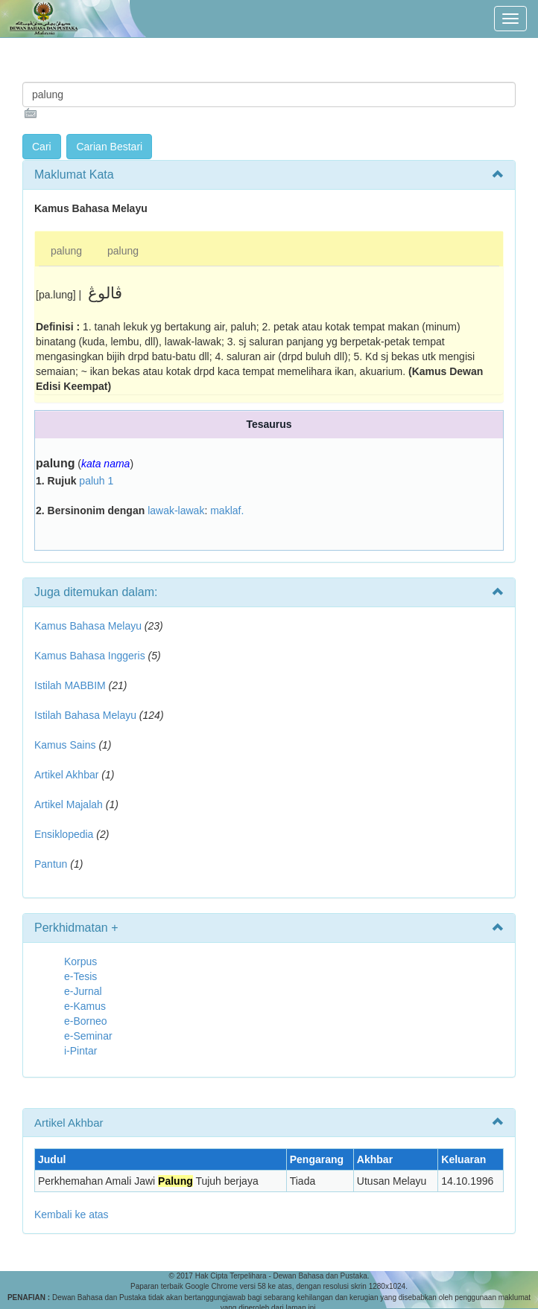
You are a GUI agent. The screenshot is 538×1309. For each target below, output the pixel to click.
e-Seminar (88, 1036)
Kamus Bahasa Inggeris (89, 656)
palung (66, 251)
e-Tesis (80, 976)
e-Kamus (85, 1006)
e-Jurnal (83, 991)
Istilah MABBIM (70, 685)
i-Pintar (80, 1051)
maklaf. (227, 510)
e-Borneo (85, 1021)
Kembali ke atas (71, 1214)
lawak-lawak (176, 510)
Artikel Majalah (68, 804)
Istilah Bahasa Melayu (85, 715)
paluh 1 (96, 481)
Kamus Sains (64, 745)
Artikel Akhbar (66, 775)
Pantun (50, 864)
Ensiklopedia (63, 834)
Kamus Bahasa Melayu (89, 626)
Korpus (80, 961)
